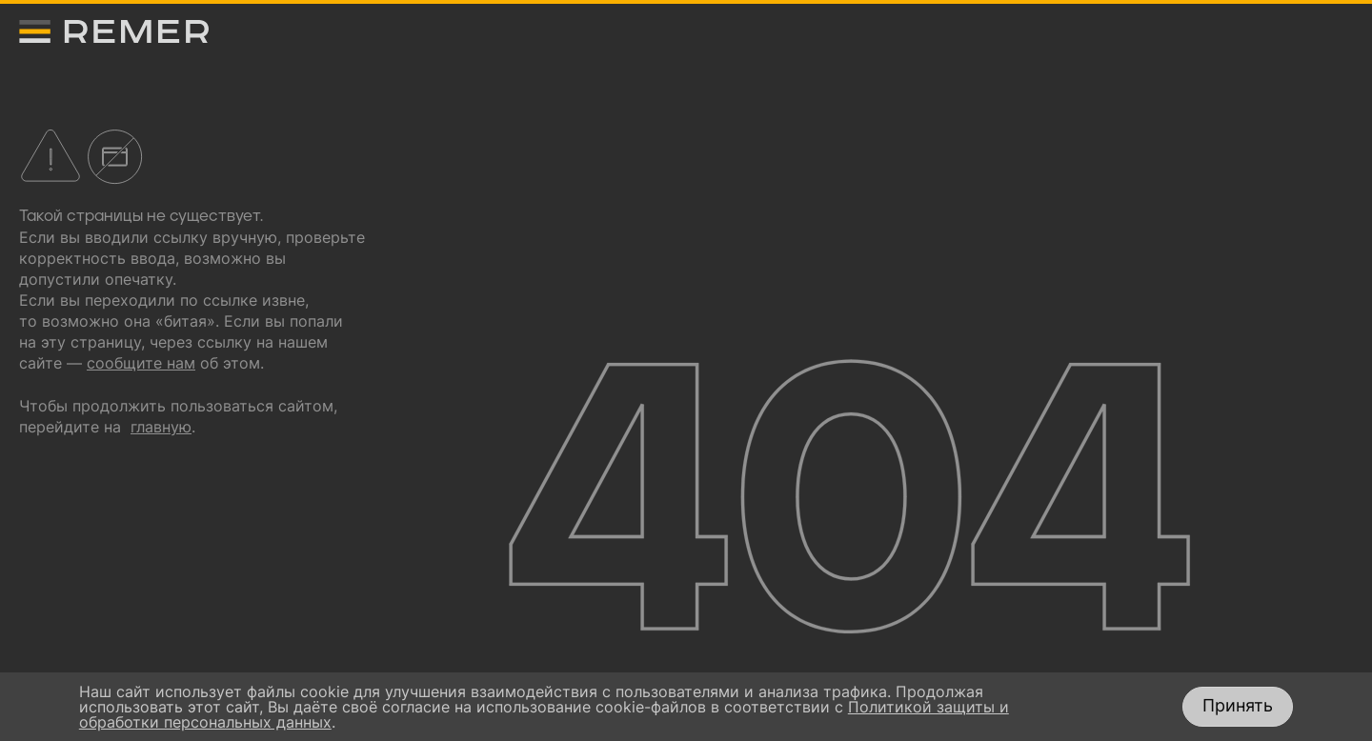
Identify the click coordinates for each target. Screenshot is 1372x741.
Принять (1237, 705)
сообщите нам (141, 362)
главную (161, 426)
